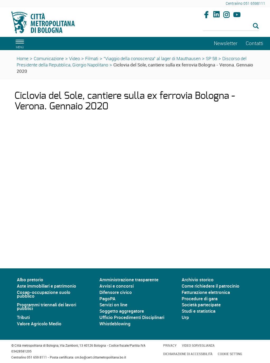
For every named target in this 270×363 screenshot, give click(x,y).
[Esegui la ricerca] (256, 26)
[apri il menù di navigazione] (19, 43)
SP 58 (211, 58)
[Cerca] (231, 26)
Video (74, 58)
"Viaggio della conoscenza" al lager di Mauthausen (152, 58)
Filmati (91, 58)
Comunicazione (49, 58)
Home (22, 58)
